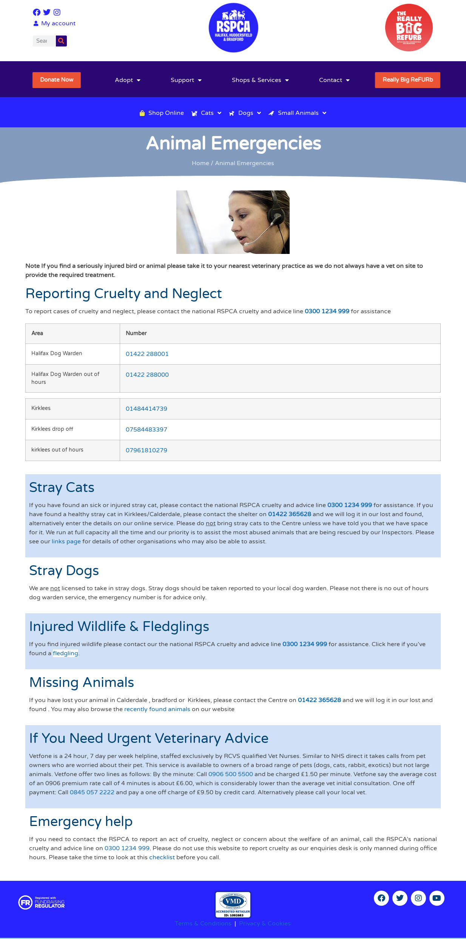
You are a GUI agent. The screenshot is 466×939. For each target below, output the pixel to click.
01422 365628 (289, 514)
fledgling (65, 653)
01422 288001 (147, 354)
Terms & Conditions (203, 923)
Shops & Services (260, 80)
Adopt (127, 80)
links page (66, 541)
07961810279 (146, 450)
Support (186, 80)
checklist (162, 857)
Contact (334, 80)
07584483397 (146, 429)
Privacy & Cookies (265, 923)
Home (200, 163)
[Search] (61, 41)
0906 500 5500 (230, 774)
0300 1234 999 (327, 311)
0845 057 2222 (92, 792)
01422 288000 (147, 375)
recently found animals (157, 709)
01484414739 (146, 409)
